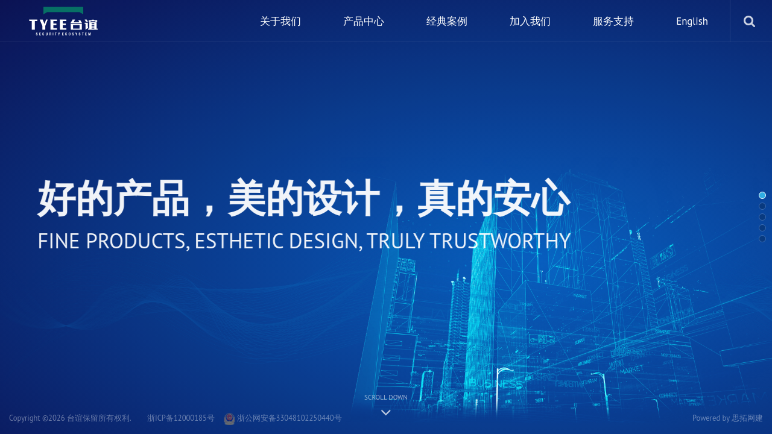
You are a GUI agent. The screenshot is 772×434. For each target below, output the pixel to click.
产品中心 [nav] (363, 21)
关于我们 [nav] (280, 21)
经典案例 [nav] (446, 21)
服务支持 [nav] (613, 21)
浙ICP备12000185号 (181, 418)
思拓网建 (747, 418)
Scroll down (386, 404)
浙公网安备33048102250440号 (282, 418)
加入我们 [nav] (530, 21)
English (692, 21)
